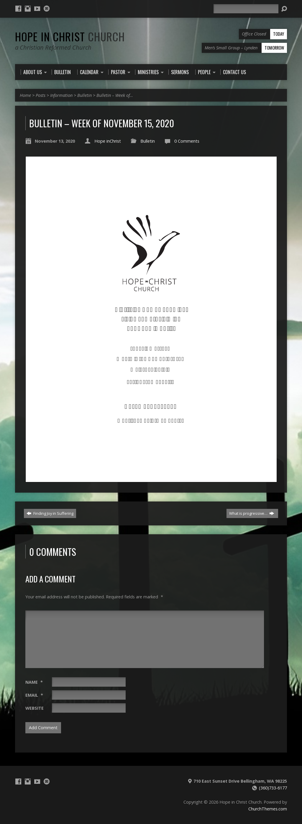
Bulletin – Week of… (114, 95)
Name (34, 682)
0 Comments (186, 141)
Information (61, 95)
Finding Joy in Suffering (50, 513)
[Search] (246, 8)
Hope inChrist (107, 141)
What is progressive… (251, 513)
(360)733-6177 (273, 788)
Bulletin (84, 95)
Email (34, 695)
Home (25, 95)
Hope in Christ (70, 36)
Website (34, 708)
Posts (40, 95)
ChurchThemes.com (267, 809)
